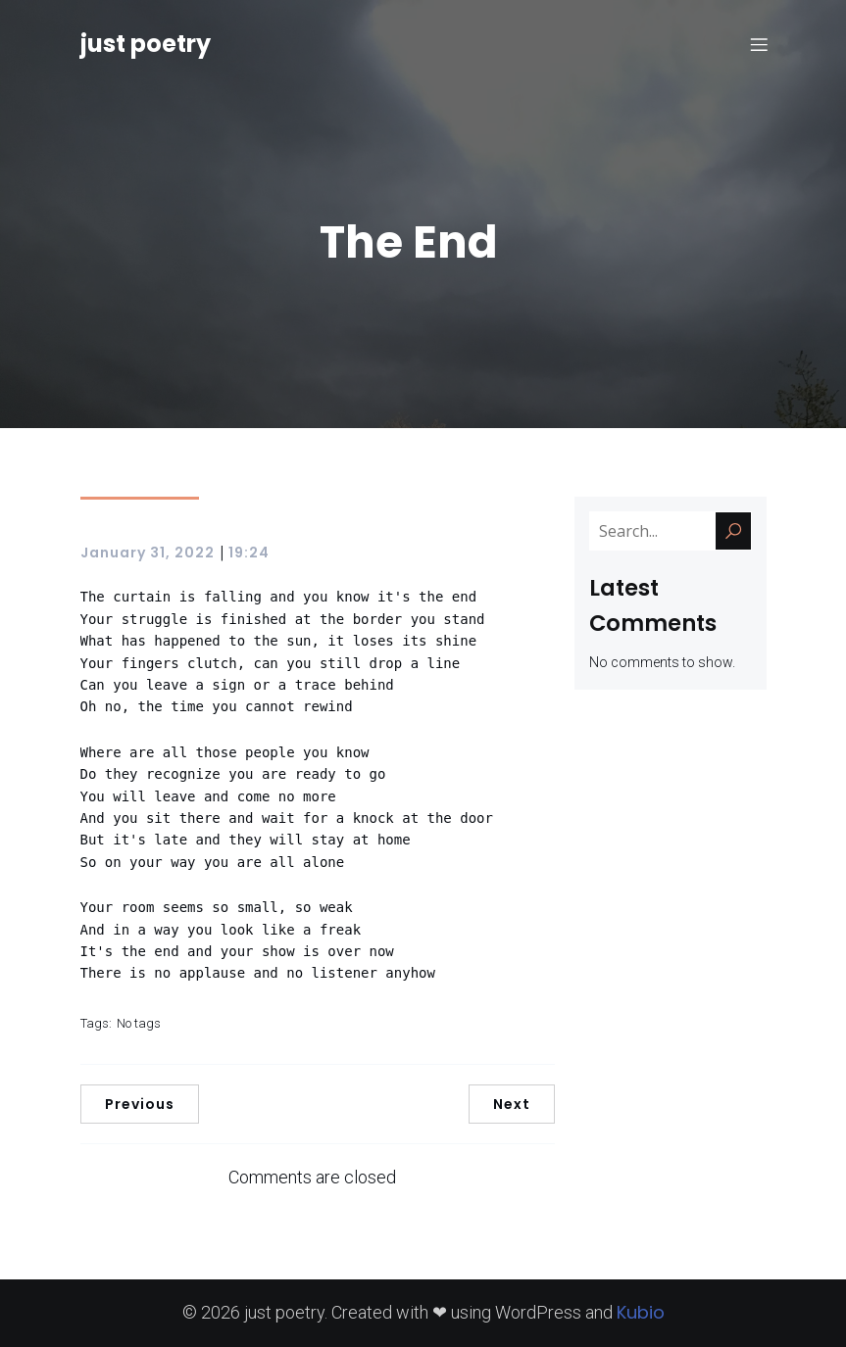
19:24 (249, 552)
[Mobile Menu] (759, 44)
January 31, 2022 (147, 552)
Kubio (641, 1312)
